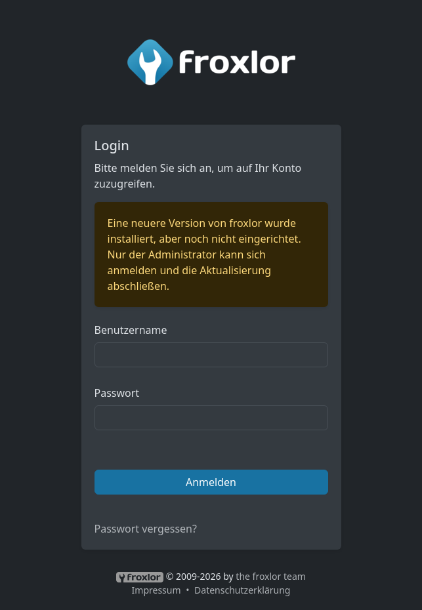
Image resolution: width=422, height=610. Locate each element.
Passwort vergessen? (146, 528)
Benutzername (131, 330)
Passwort (117, 393)
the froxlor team (271, 576)
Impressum (156, 590)
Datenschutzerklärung (242, 590)
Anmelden (211, 482)
